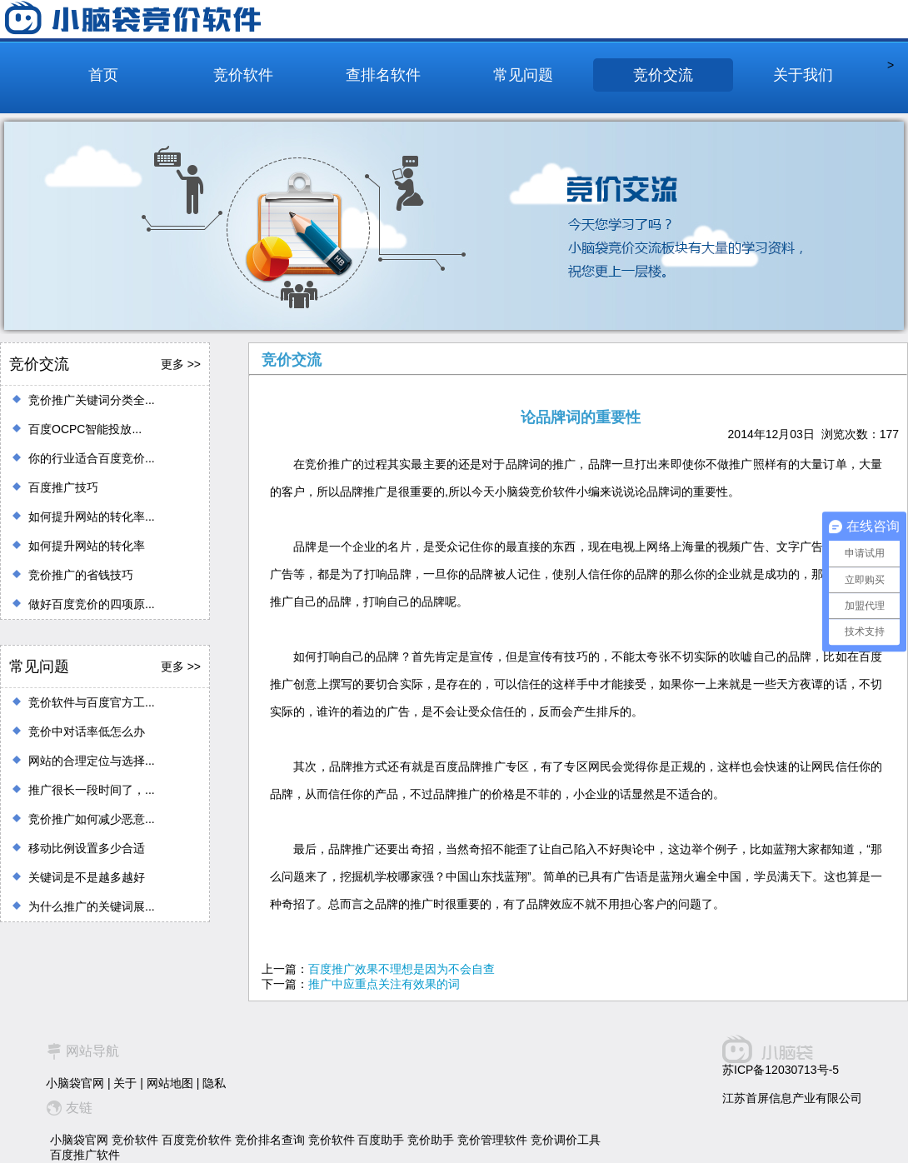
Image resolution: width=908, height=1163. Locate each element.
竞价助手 (430, 1139)
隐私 (214, 1083)
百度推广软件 (85, 1154)
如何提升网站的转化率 (86, 545)
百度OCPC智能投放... (85, 429)
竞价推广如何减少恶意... (91, 819)
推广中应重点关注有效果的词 (384, 984)
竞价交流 (663, 75)
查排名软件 (383, 75)
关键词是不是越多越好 (86, 877)
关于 (125, 1083)
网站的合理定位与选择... (91, 760)
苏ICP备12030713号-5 (780, 1069)
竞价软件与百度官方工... (91, 702)
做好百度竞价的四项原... (91, 604)
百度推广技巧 (63, 487)
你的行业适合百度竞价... (91, 458)
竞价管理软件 (492, 1139)
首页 (103, 75)
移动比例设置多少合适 (86, 848)
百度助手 (380, 1139)
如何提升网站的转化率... (91, 516)
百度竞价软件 (197, 1139)
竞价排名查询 (270, 1139)
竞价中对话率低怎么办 (86, 731)
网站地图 (170, 1083)
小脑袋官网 (75, 1083)
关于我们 (803, 75)
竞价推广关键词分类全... (91, 400)
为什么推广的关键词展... (91, 906)
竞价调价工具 (566, 1139)
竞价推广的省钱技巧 (80, 575)
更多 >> (181, 364)
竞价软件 (243, 75)
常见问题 (523, 75)
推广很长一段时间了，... (91, 789)
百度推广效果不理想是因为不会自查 (401, 969)
